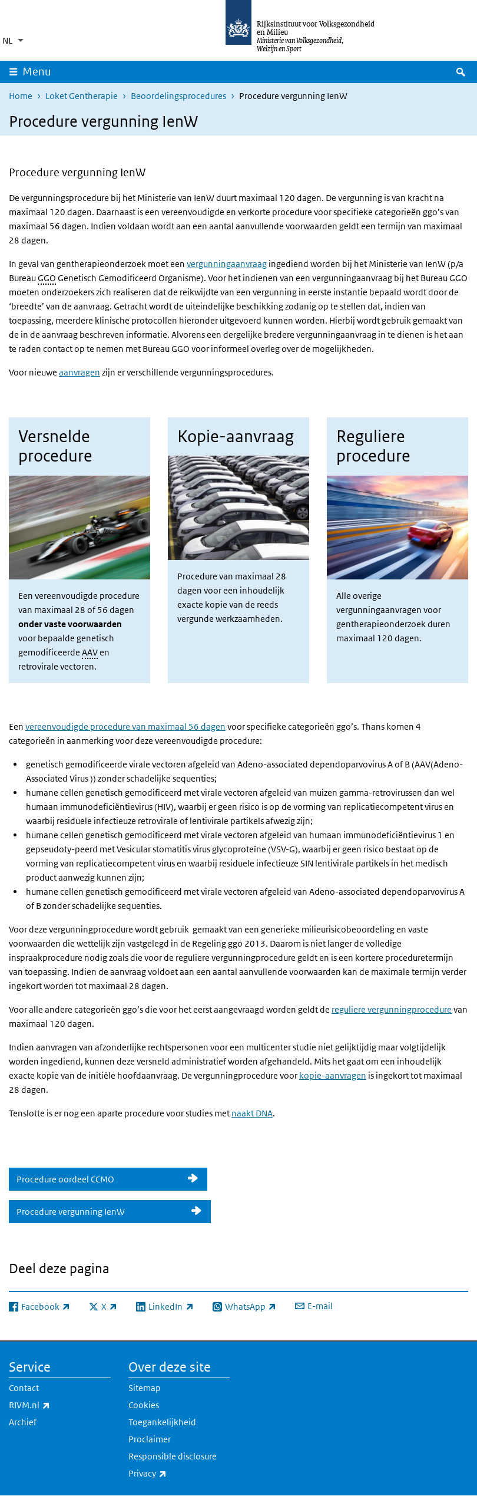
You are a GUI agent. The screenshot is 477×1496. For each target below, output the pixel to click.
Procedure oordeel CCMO (98, 1179)
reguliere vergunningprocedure (392, 1009)
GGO (47, 278)
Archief (23, 1422)
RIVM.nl (55, 1405)
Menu (36, 71)
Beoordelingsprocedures (178, 95)
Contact (24, 1387)
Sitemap (144, 1387)
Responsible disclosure (172, 1456)
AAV (90, 652)
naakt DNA (252, 1113)
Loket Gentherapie (81, 95)
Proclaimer (149, 1439)
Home (20, 95)
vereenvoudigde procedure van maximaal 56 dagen (125, 726)
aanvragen (79, 372)
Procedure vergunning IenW (99, 1211)
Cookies (143, 1405)
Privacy (173, 1474)
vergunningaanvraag (227, 263)
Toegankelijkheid (162, 1422)
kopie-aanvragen (332, 1075)
